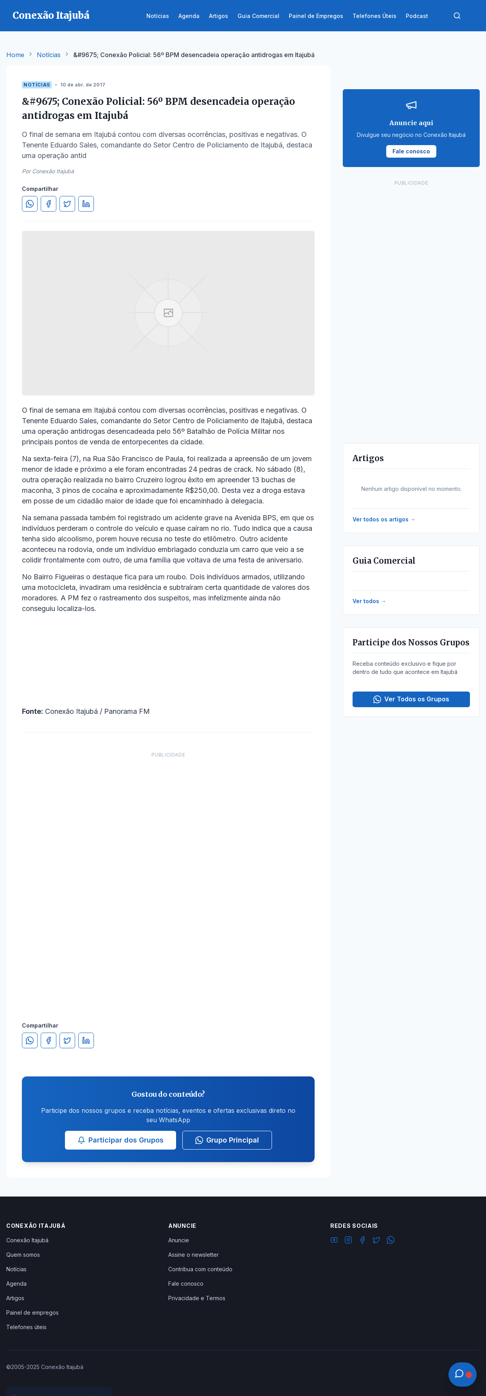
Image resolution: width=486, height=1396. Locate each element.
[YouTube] (334, 1241)
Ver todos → (369, 601)
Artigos (15, 1298)
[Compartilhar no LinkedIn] (86, 204)
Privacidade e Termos (196, 1298)
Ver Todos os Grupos (411, 699)
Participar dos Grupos (120, 1140)
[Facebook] (362, 1241)
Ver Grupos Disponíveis (59, 1377)
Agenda (16, 1283)
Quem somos (23, 1254)
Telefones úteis (26, 1327)
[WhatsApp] (390, 1241)
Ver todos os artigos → (384, 519)
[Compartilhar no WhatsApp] (30, 204)
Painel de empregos (32, 1312)
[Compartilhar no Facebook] (48, 204)
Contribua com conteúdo (200, 1269)
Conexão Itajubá (27, 1240)
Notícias (49, 55)
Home (15, 55)
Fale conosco (185, 1283)
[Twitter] (376, 1241)
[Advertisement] (168, 879)
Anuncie (178, 1240)
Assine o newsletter (193, 1254)
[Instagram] (348, 1241)
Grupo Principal (227, 1140)
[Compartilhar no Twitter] (67, 204)
